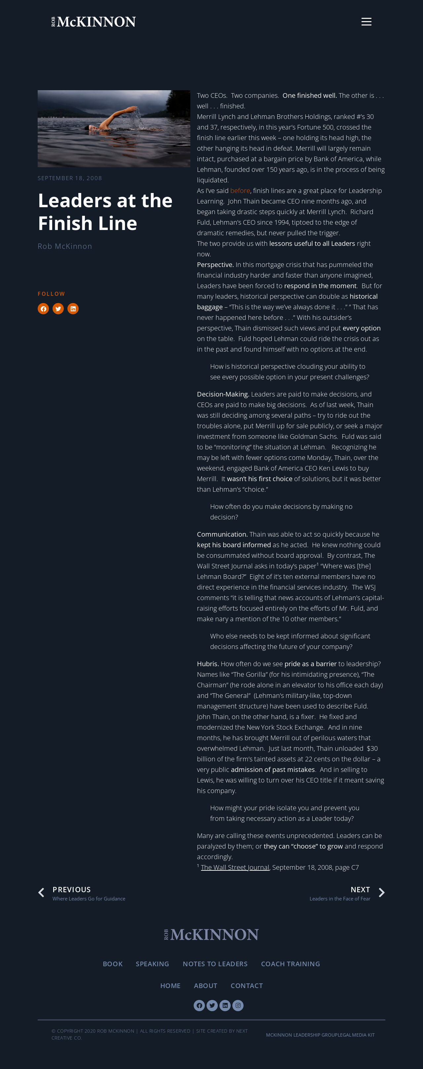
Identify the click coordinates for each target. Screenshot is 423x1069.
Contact (247, 985)
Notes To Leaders (215, 963)
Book (113, 963)
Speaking (153, 963)
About (205, 985)
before (240, 190)
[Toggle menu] (366, 22)
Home (170, 985)
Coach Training (290, 963)
